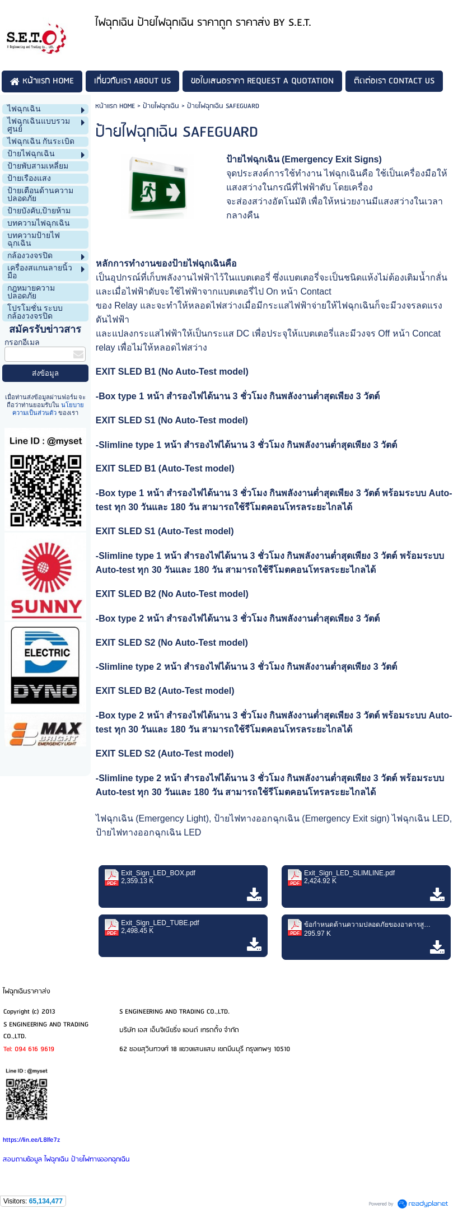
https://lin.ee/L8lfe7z (31, 1140)
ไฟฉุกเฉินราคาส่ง (26, 991)
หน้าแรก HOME (115, 106)
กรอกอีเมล (22, 342)
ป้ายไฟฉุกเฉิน (161, 106)
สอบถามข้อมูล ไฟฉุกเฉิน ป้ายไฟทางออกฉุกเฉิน (66, 1159)
